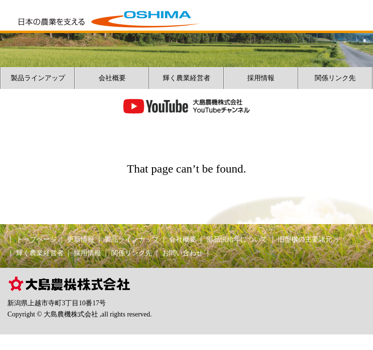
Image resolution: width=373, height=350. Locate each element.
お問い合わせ (182, 253)
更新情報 (80, 239)
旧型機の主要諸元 (305, 239)
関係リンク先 (335, 78)
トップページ (36, 239)
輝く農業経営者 (186, 78)
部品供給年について (237, 239)
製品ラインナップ (131, 239)
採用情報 (260, 78)
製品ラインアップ (38, 78)
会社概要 (112, 78)
